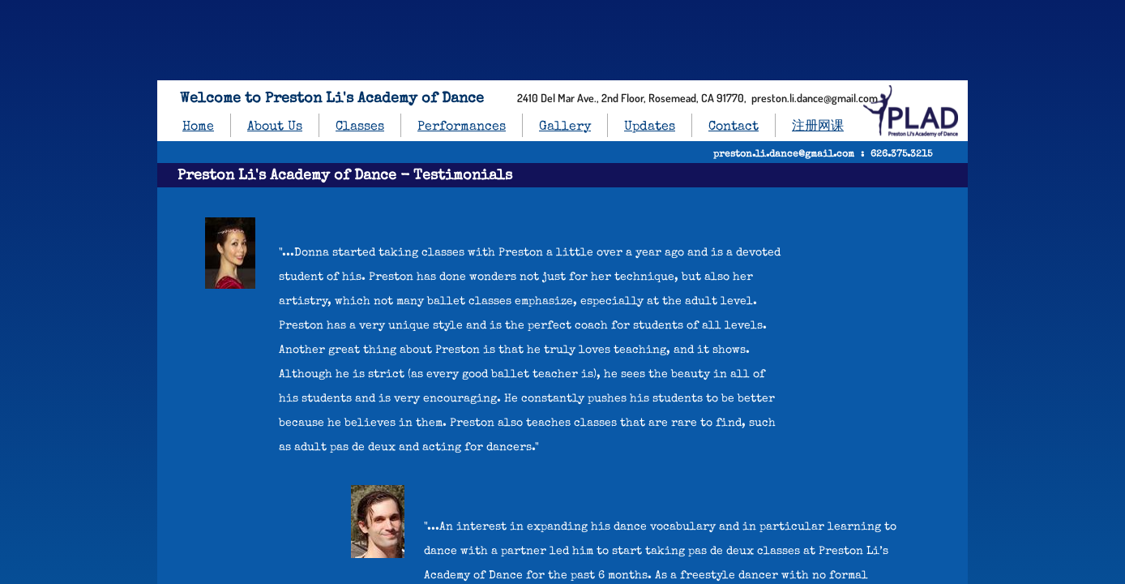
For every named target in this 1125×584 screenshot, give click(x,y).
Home (198, 127)
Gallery (565, 127)
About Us (274, 127)
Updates (649, 127)
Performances (461, 127)
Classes (360, 127)
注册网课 (818, 127)
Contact (733, 127)
